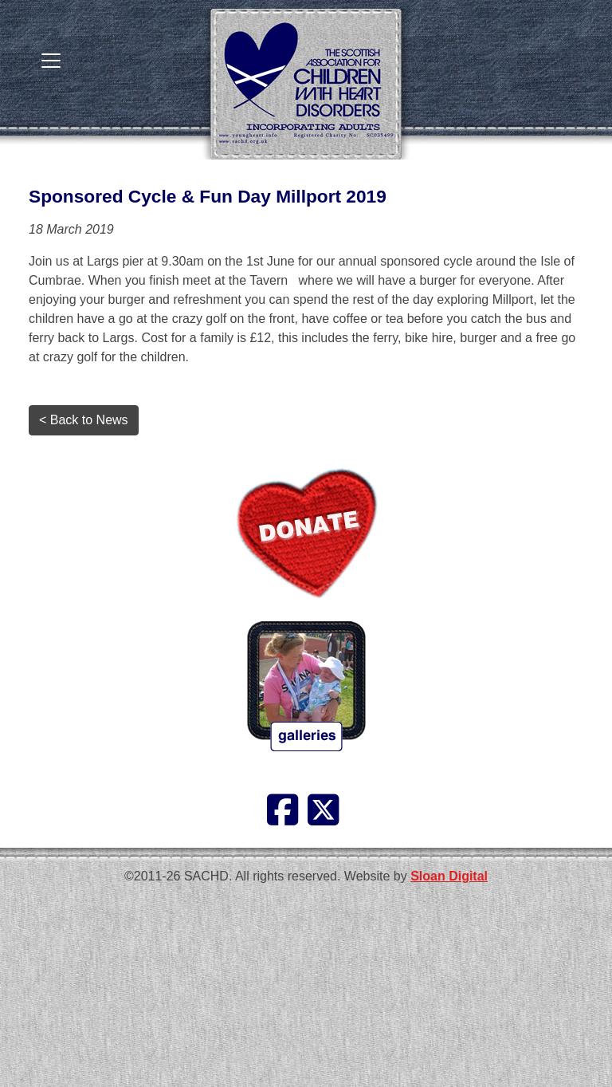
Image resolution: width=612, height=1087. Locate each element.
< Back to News (83, 420)
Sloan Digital (449, 876)
